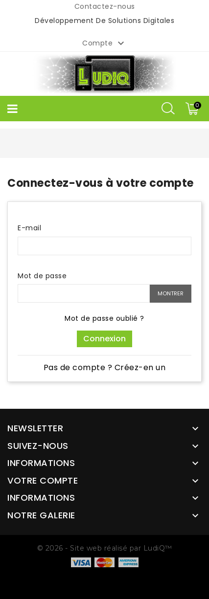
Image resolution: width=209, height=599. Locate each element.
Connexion (104, 338)
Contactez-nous (104, 6)
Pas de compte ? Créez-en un (105, 367)
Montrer (171, 293)
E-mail (29, 228)
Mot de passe (42, 276)
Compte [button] (104, 43)
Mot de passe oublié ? (104, 318)
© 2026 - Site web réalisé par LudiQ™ (104, 548)
